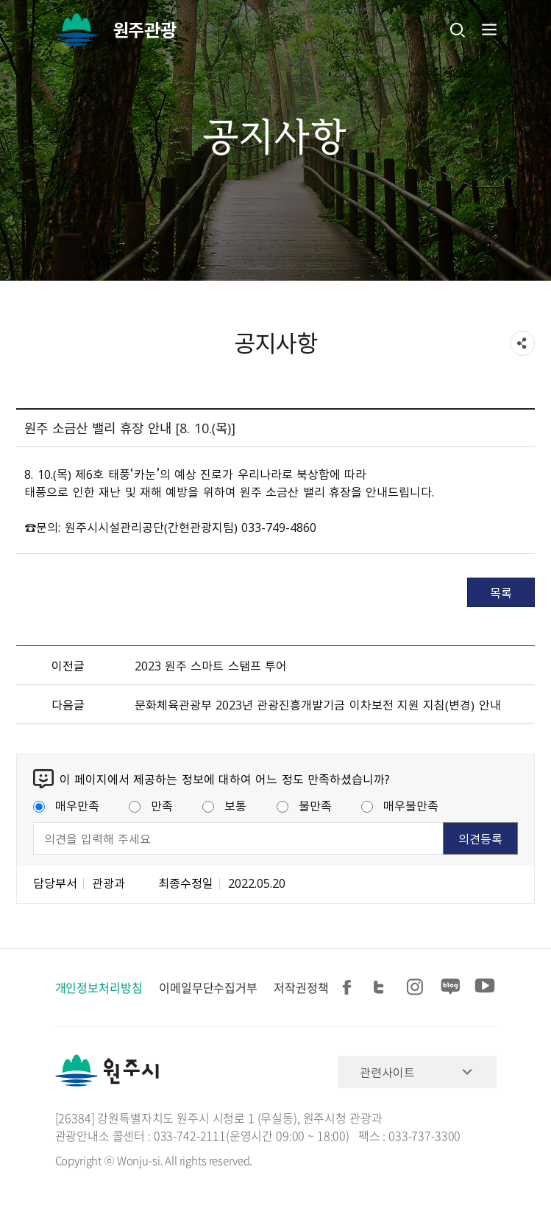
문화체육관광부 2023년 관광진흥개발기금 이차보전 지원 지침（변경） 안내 (318, 704)
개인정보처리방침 (99, 987)
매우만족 (66, 805)
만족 (151, 805)
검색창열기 (457, 29)
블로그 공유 (451, 987)
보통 (224, 805)
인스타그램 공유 (417, 987)
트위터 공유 (383, 987)
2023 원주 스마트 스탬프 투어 (211, 665)
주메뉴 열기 (488, 29)
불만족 (304, 805)
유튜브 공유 (485, 987)
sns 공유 (522, 343)
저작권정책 (301, 987)
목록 (501, 592)
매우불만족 (399, 805)
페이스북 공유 (349, 987)
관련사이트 (387, 1072)
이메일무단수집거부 (208, 987)
